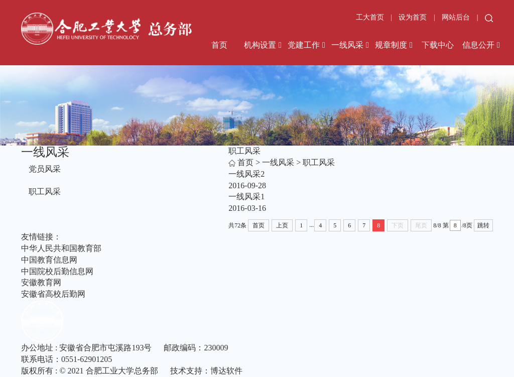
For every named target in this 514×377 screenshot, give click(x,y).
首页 (219, 45)
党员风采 (45, 169)
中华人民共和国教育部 (61, 248)
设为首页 (414, 17)
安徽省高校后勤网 (53, 294)
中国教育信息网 (49, 260)
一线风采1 (246, 196)
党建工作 (304, 45)
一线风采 (347, 45)
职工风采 (45, 191)
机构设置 (260, 45)
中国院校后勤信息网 (57, 271)
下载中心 (438, 45)
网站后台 (457, 17)
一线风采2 (246, 174)
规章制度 (391, 45)
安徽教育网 (41, 282)
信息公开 (478, 45)
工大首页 (370, 17)
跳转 (483, 225)
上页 (282, 225)
